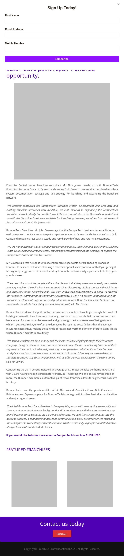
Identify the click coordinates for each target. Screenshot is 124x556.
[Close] (118, 4)
